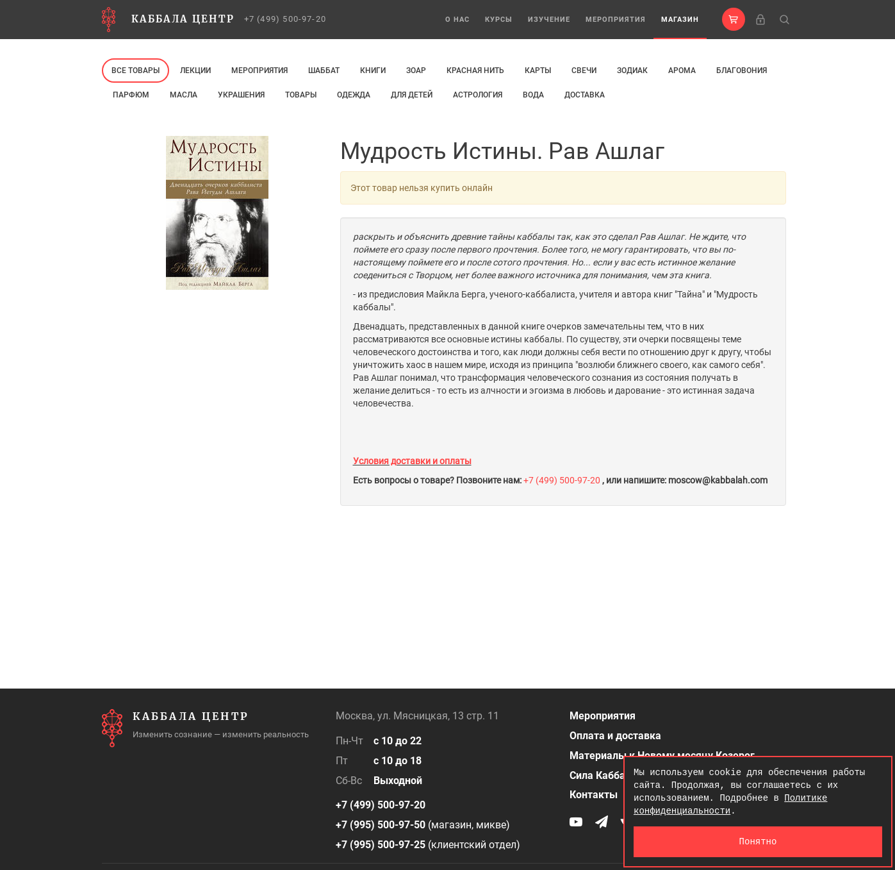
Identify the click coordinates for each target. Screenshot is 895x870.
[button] (733, 19)
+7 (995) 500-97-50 (380, 825)
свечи (583, 70)
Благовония (741, 70)
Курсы (499, 19)
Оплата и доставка (615, 736)
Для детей (411, 94)
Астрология (477, 94)
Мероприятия (616, 19)
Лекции (195, 70)
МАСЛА (183, 94)
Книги (373, 70)
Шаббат (324, 70)
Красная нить (475, 70)
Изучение (549, 19)
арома (682, 70)
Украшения (241, 94)
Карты (538, 70)
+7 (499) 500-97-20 (285, 19)
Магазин (680, 19)
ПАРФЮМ (131, 94)
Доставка (584, 94)
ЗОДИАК (632, 70)
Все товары (135, 70)
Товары (300, 94)
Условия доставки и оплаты (412, 461)
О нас (457, 19)
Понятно (758, 841)
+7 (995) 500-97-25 (380, 845)
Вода (533, 94)
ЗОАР (416, 70)
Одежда (353, 94)
